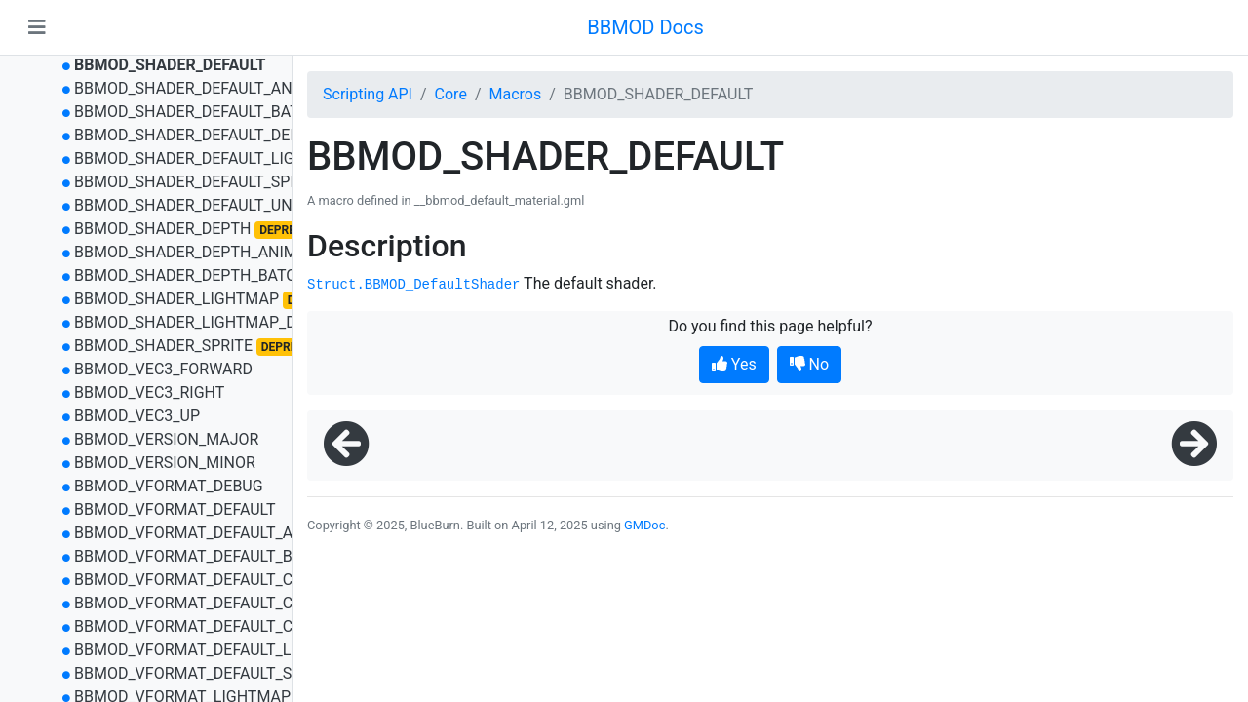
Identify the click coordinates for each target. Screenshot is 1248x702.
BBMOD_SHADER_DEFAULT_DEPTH (197, 135)
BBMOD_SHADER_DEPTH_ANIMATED (204, 252)
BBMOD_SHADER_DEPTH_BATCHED (200, 275)
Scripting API (367, 94)
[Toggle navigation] (37, 27)
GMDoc (644, 525)
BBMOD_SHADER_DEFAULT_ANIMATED (211, 88)
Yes (734, 364)
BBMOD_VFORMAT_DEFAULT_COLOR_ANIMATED (244, 603)
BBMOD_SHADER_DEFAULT (169, 65)
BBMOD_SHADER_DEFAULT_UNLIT (194, 205)
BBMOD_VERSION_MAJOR (166, 439)
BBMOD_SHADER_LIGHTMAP (176, 299)
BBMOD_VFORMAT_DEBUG (168, 486)
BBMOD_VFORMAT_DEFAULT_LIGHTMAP (217, 650)
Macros (514, 94)
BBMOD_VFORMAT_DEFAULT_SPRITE (203, 673)
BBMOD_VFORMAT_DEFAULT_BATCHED (212, 556)
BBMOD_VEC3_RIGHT (149, 392)
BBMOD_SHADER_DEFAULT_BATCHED (206, 111)
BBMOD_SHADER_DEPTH (162, 228)
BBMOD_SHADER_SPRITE (163, 345)
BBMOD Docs (645, 27)
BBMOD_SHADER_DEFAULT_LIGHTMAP (211, 158)
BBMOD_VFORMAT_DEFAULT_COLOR (203, 579)
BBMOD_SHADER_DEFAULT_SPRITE (198, 182)
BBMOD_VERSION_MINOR (164, 462)
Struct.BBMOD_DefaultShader (413, 284)
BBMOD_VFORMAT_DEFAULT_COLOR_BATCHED (241, 626)
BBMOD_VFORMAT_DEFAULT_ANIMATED (217, 533)
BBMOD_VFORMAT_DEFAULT (175, 509)
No (810, 364)
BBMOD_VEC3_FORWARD (163, 369)
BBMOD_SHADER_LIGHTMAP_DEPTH (204, 322)
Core (451, 94)
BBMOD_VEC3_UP (137, 416)
